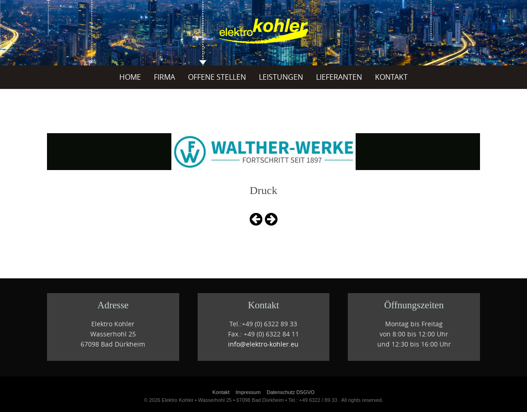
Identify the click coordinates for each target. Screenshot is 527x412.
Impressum (247, 392)
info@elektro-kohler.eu (263, 344)
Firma (164, 77)
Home (130, 77)
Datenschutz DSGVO (291, 392)
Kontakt (391, 77)
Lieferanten (339, 77)
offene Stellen (217, 77)
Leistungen (281, 77)
